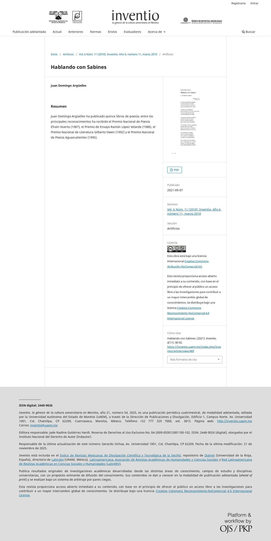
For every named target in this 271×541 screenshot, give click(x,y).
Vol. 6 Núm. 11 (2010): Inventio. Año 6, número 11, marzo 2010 (118, 54)
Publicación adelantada (29, 32)
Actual (57, 32)
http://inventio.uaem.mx (234, 421)
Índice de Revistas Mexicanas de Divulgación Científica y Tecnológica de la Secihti (120, 455)
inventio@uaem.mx (44, 425)
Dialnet (210, 455)
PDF (176, 170)
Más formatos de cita (183, 359)
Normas (95, 32)
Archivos (68, 54)
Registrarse (238, 3)
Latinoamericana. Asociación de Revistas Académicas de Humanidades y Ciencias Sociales (154, 460)
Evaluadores (132, 32)
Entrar (254, 3)
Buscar (248, 32)
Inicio (54, 54)
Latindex (58, 460)
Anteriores (75, 32)
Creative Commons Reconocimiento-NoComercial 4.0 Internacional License (188, 313)
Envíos (112, 32)
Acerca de (155, 32)
